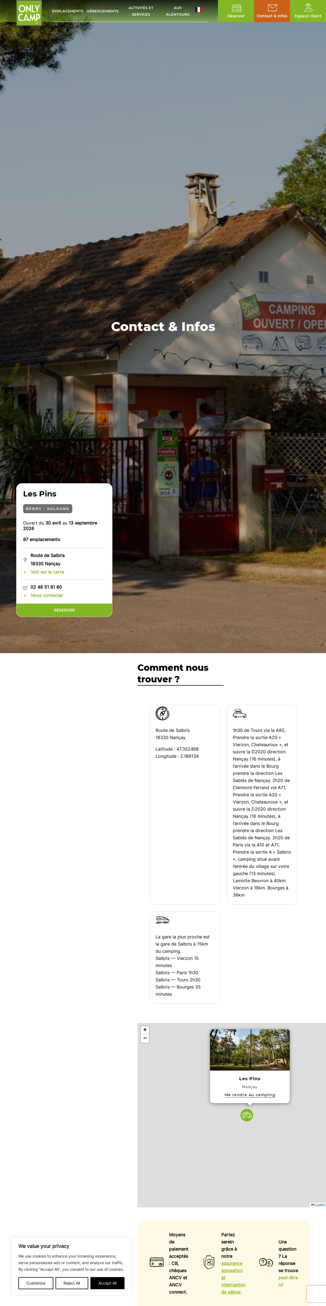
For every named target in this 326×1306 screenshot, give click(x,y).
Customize (35, 1283)
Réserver (64, 610)
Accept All (107, 1283)
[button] (202, 11)
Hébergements (102, 11)
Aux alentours (177, 11)
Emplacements (67, 11)
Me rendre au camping (250, 1094)
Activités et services (141, 11)
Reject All (71, 1283)
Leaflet (318, 1205)
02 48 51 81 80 (46, 587)
